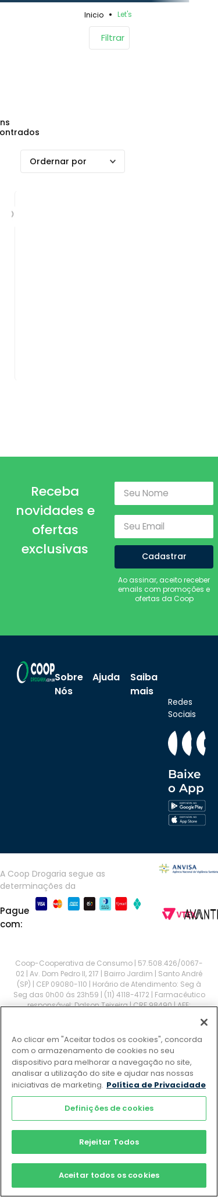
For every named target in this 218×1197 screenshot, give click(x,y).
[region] (109, 1101)
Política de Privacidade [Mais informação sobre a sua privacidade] (156, 1084)
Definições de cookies (109, 1108)
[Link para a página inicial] (95, 14)
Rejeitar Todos (109, 1141)
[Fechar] (204, 1022)
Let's (124, 14)
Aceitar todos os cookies (109, 1175)
